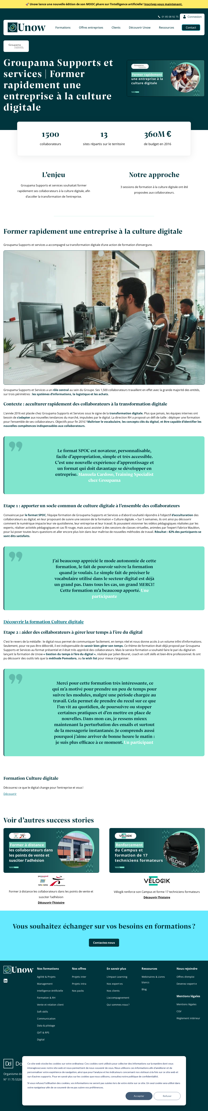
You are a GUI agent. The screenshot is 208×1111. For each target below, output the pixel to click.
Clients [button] (116, 27)
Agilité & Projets (46, 976)
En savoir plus (116, 969)
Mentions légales (188, 996)
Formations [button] (63, 27)
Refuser (167, 1095)
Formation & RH (46, 997)
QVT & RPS (43, 1032)
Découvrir (10, 794)
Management (45, 983)
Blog (144, 989)
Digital (41, 1039)
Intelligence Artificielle (50, 990)
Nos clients (113, 990)
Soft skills (42, 1011)
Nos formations (48, 969)
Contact (191, 27)
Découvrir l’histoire (51, 903)
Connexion (192, 17)
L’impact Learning (117, 976)
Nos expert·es (115, 983)
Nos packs (78, 990)
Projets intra (79, 983)
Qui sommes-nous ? (118, 1004)
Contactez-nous (104, 943)
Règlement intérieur (188, 1018)
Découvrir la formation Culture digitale (43, 621)
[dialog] (104, 1080)
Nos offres (79, 969)
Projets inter (79, 976)
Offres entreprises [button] (91, 27)
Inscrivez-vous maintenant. (104, 4)
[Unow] (27, 27)
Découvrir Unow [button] (140, 27)
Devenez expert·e (187, 983)
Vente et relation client (50, 1004)
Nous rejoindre (187, 969)
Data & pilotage (46, 1025)
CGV (179, 1011)
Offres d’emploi (185, 976)
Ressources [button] (166, 27)
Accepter (139, 1095)
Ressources (149, 969)
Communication (46, 1018)
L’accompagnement (118, 997)
